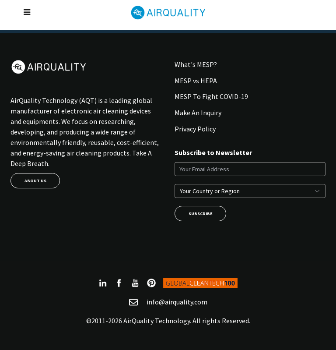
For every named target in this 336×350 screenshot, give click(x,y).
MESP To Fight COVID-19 (211, 96)
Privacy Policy (195, 128)
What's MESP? (196, 64)
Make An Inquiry (198, 112)
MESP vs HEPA (196, 80)
